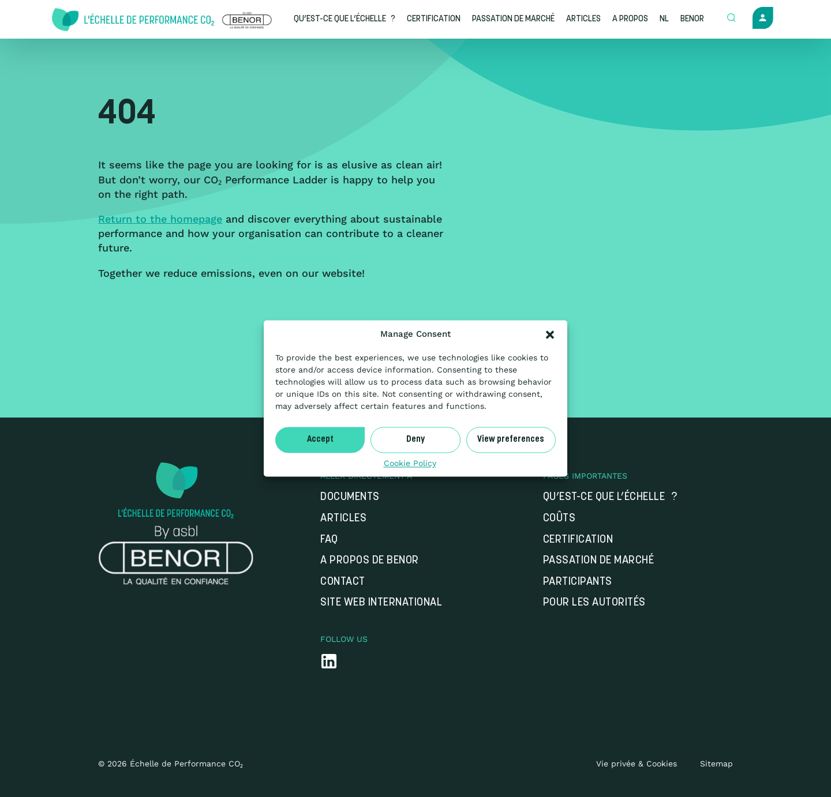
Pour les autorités (594, 602)
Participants (577, 582)
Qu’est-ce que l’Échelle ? (610, 497)
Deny (415, 439)
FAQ (329, 540)
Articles (343, 518)
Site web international (381, 602)
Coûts (559, 518)
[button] (550, 334)
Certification (578, 540)
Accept (320, 439)
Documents (350, 497)
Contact (342, 582)
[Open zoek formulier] (731, 18)
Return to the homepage (160, 219)
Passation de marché (598, 560)
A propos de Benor (369, 560)
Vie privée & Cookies (636, 763)
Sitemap (716, 763)
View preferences (510, 439)
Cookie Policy (410, 463)
